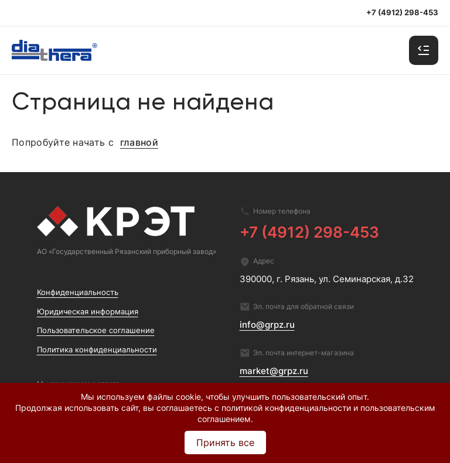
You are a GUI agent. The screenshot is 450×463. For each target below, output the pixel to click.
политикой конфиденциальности (286, 408)
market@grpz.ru (274, 371)
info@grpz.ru (267, 325)
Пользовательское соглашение (96, 330)
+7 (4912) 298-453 (309, 231)
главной (139, 143)
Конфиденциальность (77, 292)
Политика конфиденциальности (97, 349)
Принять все (225, 442)
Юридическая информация (87, 311)
